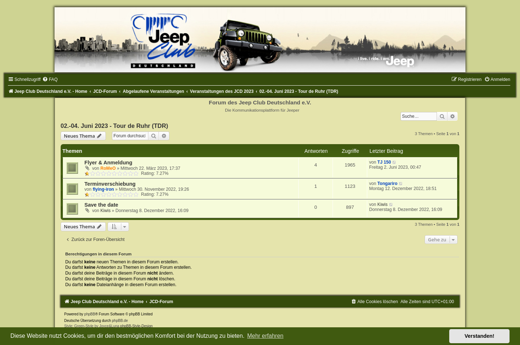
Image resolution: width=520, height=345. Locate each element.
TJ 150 (384, 162)
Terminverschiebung (110, 184)
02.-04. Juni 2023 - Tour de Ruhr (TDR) (114, 125)
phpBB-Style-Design (136, 326)
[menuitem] (49, 79)
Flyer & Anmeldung (108, 162)
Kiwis (105, 210)
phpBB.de (120, 321)
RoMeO (108, 168)
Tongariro (387, 183)
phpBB (89, 314)
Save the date (101, 205)
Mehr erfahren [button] (265, 336)
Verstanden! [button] (479, 336)
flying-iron (103, 189)
